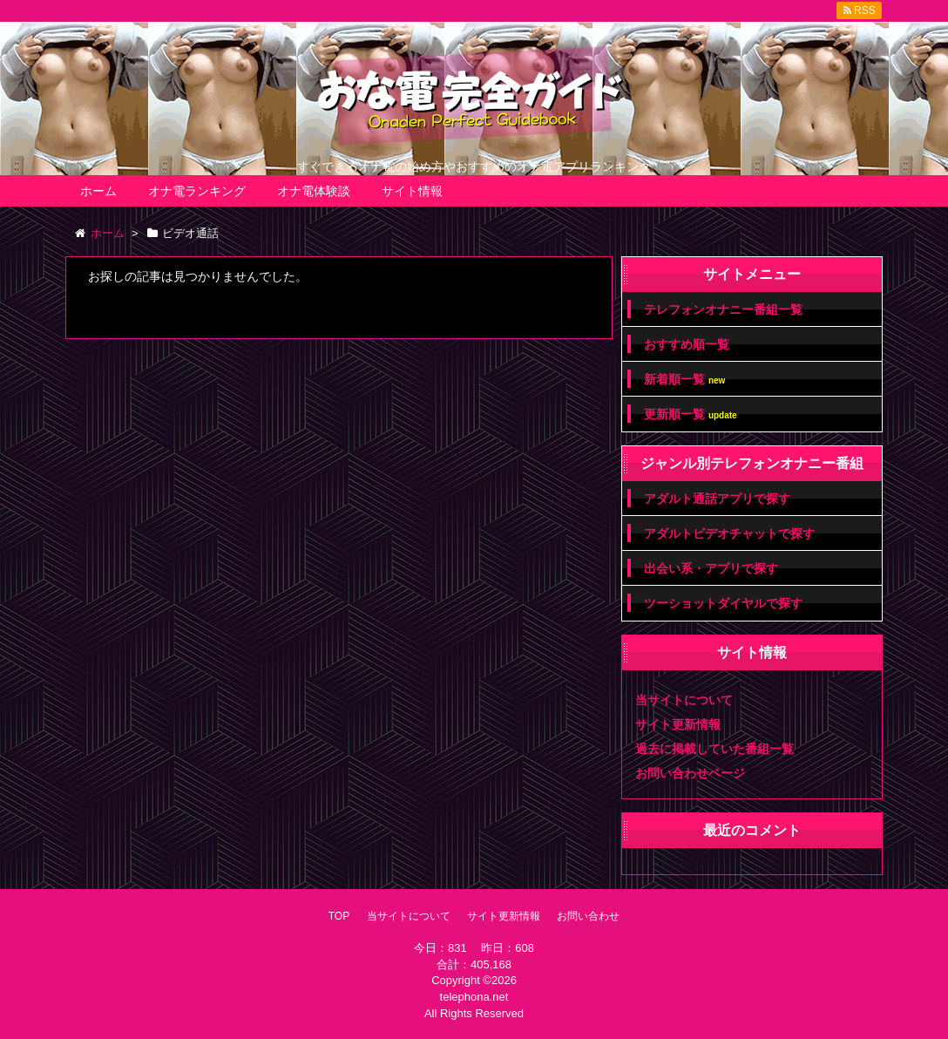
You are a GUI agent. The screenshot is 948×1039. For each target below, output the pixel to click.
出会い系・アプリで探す (711, 568)
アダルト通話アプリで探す (717, 498)
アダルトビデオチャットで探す (729, 533)
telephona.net (474, 996)
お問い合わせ (588, 916)
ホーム (98, 191)
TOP (338, 916)
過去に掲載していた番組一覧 (714, 749)
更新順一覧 (690, 414)
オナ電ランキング (197, 191)
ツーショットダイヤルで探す (723, 603)
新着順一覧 (684, 379)
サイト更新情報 (678, 724)
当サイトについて (684, 700)
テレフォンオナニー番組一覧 (723, 309)
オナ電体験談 (313, 191)
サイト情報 (412, 191)
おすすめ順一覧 (686, 344)
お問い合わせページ (690, 773)
